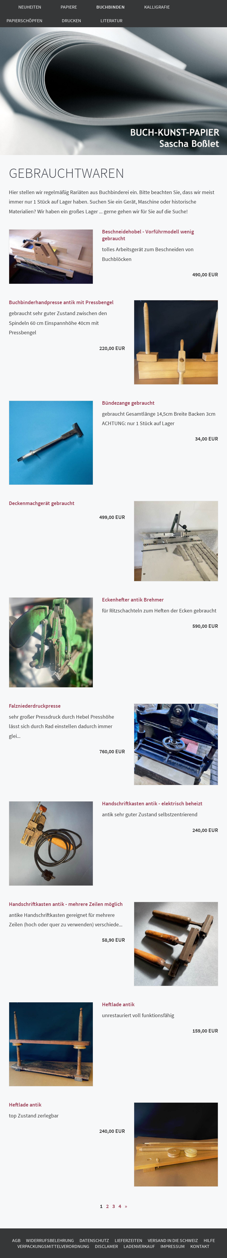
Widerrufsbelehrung (50, 1240)
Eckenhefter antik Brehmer (133, 599)
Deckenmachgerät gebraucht (41, 503)
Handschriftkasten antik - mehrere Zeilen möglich (66, 904)
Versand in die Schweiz (173, 1240)
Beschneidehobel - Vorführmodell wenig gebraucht (148, 235)
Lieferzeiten (128, 1240)
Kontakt (200, 1246)
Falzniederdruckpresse (35, 705)
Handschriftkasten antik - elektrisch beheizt (152, 803)
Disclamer (106, 1246)
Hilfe (209, 1240)
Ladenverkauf (139, 1246)
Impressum (172, 1246)
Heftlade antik (118, 1004)
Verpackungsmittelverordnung (53, 1246)
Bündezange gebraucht (128, 402)
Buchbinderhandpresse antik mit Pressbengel (61, 302)
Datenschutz (94, 1240)
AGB (16, 1240)
